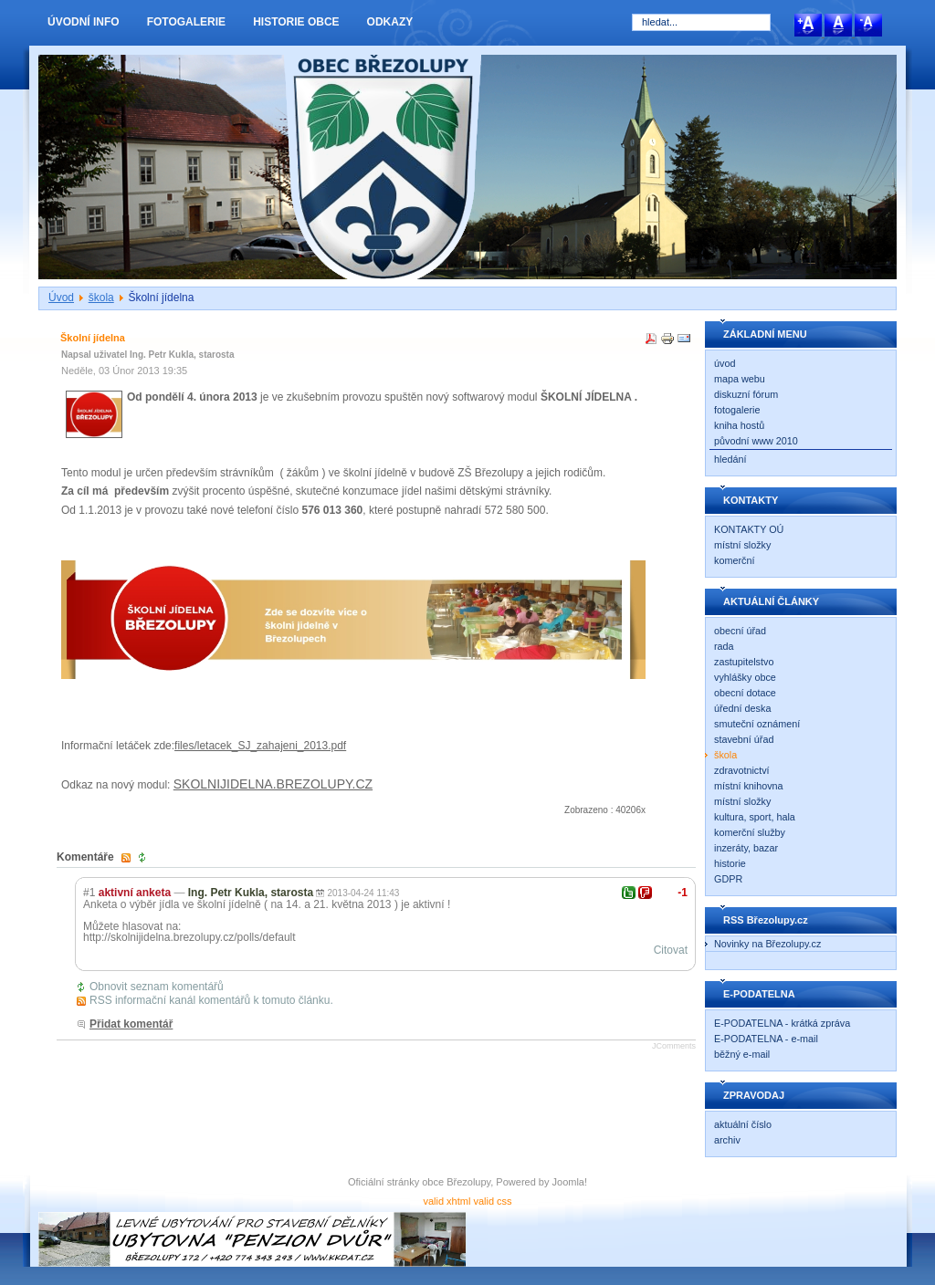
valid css (492, 1201)
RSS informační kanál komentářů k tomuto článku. (211, 1000)
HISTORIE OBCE (296, 22)
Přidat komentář (131, 1024)
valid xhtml (446, 1201)
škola (101, 297)
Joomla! (570, 1181)
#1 (89, 892)
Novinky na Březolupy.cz (767, 943)
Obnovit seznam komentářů (156, 986)
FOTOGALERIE (186, 22)
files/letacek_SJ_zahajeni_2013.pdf (260, 745)
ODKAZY (390, 22)
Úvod (61, 297)
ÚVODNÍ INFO (83, 22)
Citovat (671, 950)
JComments (674, 1045)
